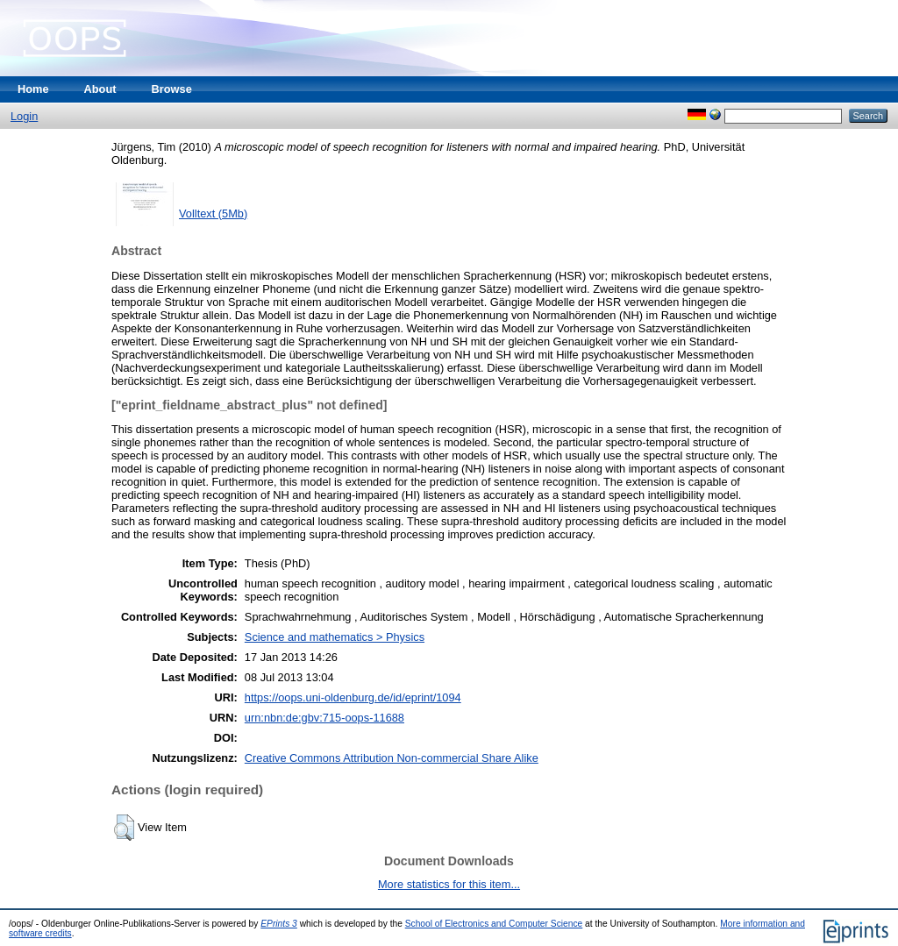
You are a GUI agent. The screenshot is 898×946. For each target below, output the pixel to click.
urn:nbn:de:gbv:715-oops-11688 (324, 717)
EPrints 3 (278, 923)
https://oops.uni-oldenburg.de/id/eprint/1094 (353, 697)
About (100, 89)
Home (33, 89)
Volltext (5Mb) (213, 213)
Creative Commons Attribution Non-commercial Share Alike (391, 758)
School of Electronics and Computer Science (494, 923)
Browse (172, 89)
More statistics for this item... (449, 884)
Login (24, 116)
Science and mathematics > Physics (334, 637)
